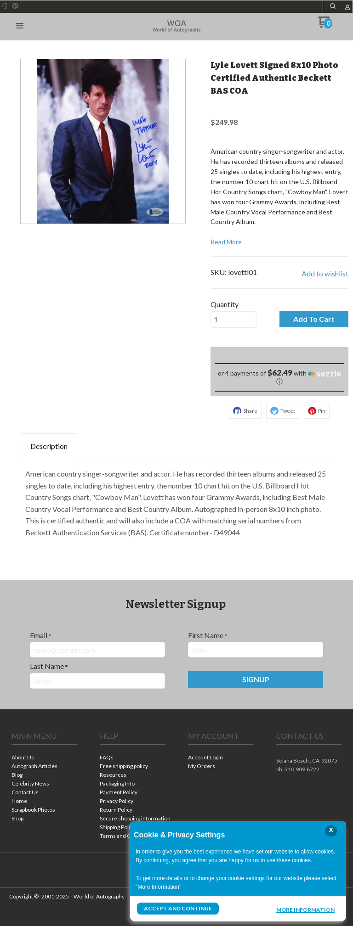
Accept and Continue (178, 908)
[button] (19, 26)
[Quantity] (233, 319)
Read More (226, 242)
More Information (305, 909)
